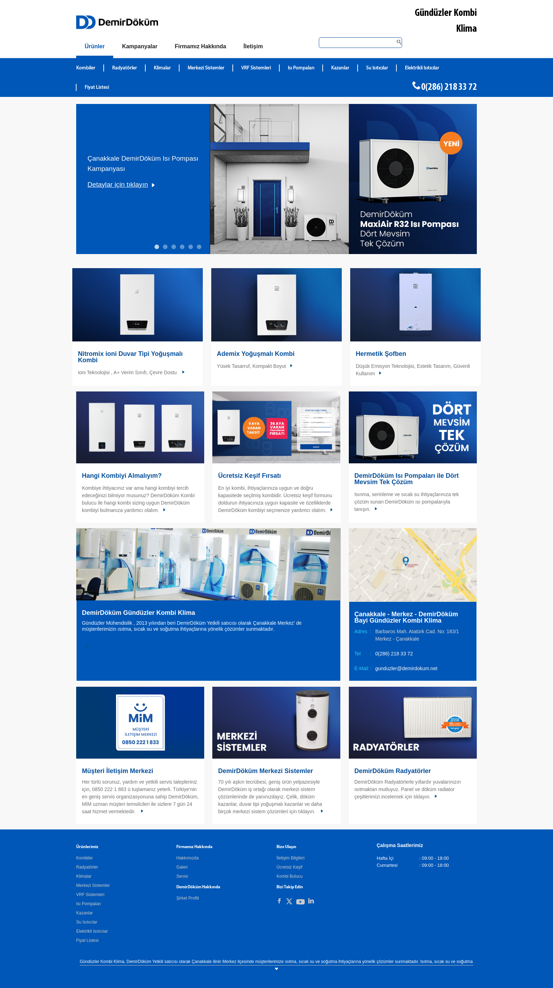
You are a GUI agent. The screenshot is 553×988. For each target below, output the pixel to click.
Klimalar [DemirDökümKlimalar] (162, 68)
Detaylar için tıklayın (117, 184)
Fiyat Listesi (97, 87)
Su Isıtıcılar (86, 922)
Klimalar (83, 876)
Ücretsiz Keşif (289, 867)
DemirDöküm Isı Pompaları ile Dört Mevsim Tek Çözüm (406, 479)
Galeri (182, 867)
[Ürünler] (94, 47)
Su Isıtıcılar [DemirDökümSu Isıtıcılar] (377, 68)
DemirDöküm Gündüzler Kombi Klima (138, 613)
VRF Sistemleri (90, 894)
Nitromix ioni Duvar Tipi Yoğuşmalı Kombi (130, 357)
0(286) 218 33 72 (449, 87)
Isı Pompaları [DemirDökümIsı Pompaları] (301, 68)
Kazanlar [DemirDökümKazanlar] (340, 68)
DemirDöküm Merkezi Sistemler (265, 771)
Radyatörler (87, 867)
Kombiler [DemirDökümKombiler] (85, 68)
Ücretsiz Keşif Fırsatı (249, 476)
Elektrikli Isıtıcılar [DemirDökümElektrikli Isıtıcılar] (422, 68)
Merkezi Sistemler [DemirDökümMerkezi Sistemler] (206, 68)
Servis (182, 876)
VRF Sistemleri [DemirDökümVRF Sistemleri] (256, 68)
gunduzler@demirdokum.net (406, 668)
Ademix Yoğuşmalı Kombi (255, 354)
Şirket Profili (187, 898)
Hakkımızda (187, 858)
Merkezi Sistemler (93, 885)
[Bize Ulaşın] (253, 46)
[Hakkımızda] (200, 46)
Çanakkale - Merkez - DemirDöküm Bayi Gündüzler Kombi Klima (406, 617)
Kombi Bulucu (289, 876)
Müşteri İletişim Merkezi (117, 771)
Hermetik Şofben (381, 354)
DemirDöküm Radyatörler (392, 771)
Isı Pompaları (88, 903)
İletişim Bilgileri (290, 858)
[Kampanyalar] (140, 46)
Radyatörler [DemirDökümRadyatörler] (124, 68)
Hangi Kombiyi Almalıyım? (122, 476)
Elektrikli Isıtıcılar (92, 931)
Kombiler (84, 858)
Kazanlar (84, 912)
